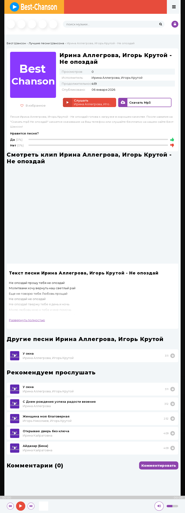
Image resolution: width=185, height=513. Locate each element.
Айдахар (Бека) (35, 446)
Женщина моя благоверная (46, 416)
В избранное (33, 105)
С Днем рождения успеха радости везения (59, 401)
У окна (28, 353)
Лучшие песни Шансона (46, 43)
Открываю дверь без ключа (46, 431)
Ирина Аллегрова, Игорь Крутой (48, 358)
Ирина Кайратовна (37, 435)
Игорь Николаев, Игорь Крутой (47, 421)
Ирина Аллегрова (37, 406)
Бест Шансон (16, 43)
